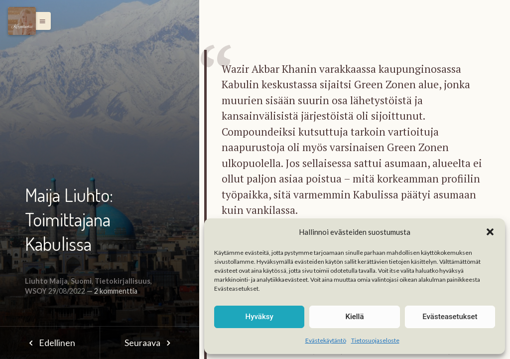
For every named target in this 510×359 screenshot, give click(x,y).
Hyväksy (259, 316)
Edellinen (49, 342)
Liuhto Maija (46, 281)
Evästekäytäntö (325, 340)
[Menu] (22, 21)
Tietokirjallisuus (122, 281)
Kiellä (354, 316)
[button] (490, 232)
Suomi (81, 281)
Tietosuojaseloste (375, 340)
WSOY (36, 291)
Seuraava (149, 342)
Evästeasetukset (449, 316)
